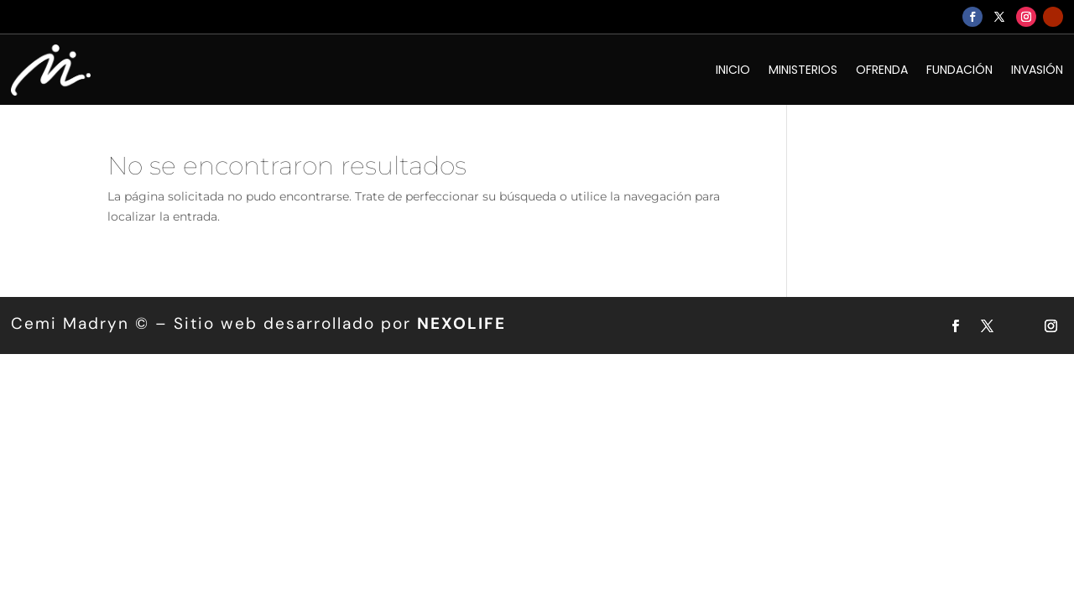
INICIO (733, 69)
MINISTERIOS (803, 69)
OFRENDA (882, 69)
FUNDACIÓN (959, 69)
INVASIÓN (1037, 69)
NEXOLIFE (461, 323)
